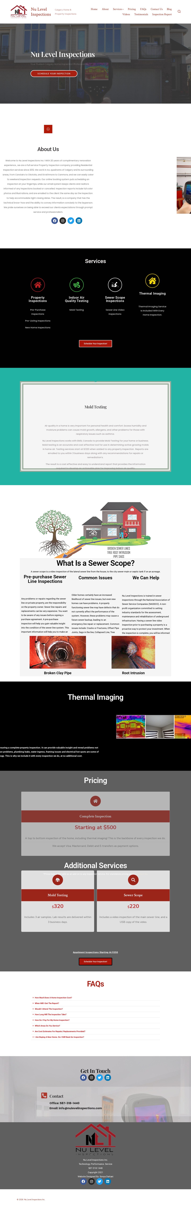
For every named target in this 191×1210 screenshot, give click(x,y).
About (105, 9)
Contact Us (157, 9)
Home (94, 9)
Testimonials (141, 14)
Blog (169, 9)
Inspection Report (162, 14)
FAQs (143, 9)
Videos (126, 14)
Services (118, 9)
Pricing (132, 9)
